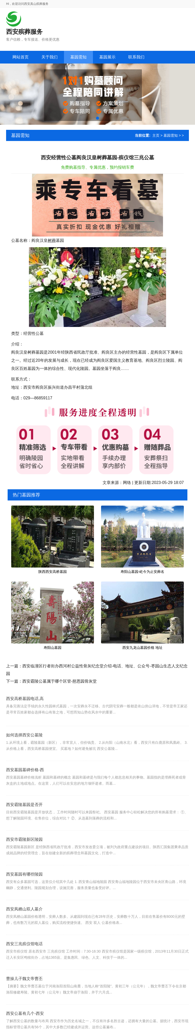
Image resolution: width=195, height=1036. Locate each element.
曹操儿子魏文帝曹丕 (24, 991)
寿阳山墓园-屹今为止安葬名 (143, 572)
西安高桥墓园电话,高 (25, 708)
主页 (155, 135)
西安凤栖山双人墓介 (24, 921)
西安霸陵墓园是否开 (24, 817)
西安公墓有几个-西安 (25, 1026)
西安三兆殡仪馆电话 (24, 956)
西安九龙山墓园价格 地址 (142, 648)
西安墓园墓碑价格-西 (25, 782)
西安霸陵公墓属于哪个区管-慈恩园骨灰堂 (59, 681)
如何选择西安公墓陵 (24, 747)
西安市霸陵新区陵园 (24, 852)
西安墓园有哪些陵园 (24, 887)
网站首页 (20, 57)
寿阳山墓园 (52, 648)
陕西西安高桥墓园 (52, 572)
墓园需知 (171, 135)
